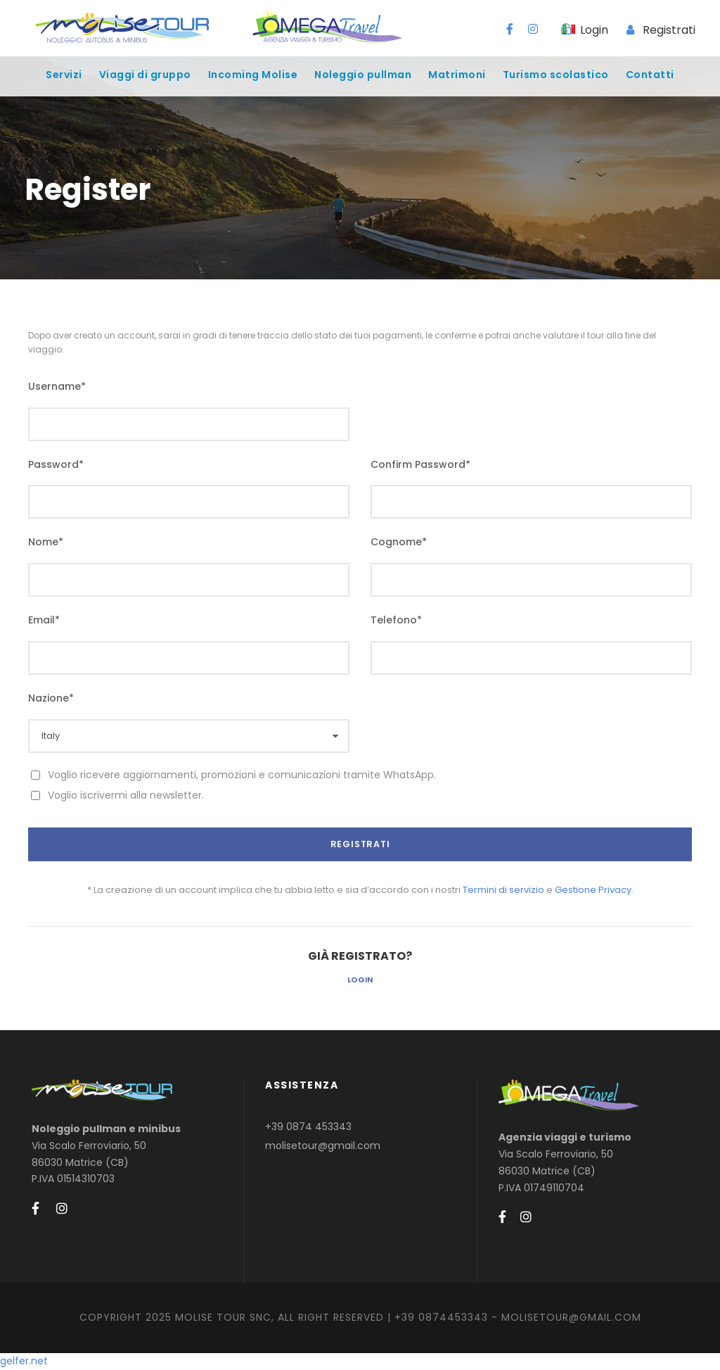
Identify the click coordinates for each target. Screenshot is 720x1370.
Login (360, 979)
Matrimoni (457, 75)
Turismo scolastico (556, 75)
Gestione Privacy (593, 889)
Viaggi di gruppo (145, 75)
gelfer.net (24, 1361)
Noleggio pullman (362, 75)
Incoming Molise (253, 75)
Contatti (650, 75)
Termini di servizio (503, 889)
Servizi (64, 75)
